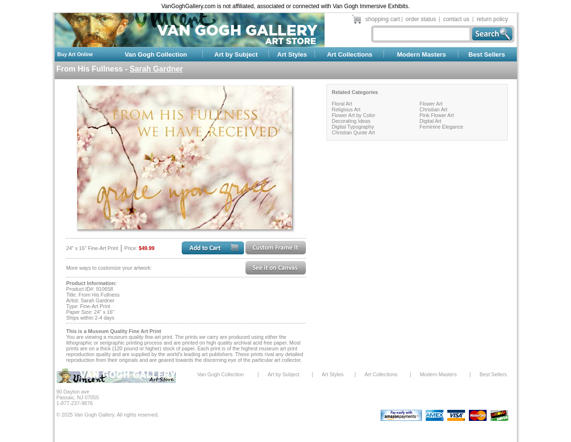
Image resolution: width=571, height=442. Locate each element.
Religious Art (346, 109)
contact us (456, 19)
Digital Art (431, 121)
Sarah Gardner (156, 69)
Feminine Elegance (441, 127)
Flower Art (431, 104)
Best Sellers (486, 54)
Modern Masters (421, 54)
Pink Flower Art (437, 115)
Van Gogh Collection (156, 54)
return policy (492, 19)
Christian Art (433, 109)
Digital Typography (353, 127)
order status (421, 19)
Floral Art (342, 104)
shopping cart (382, 19)
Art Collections (350, 54)
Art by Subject (235, 54)
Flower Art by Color (353, 115)
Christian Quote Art (353, 132)
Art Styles (292, 54)
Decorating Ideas (351, 121)
